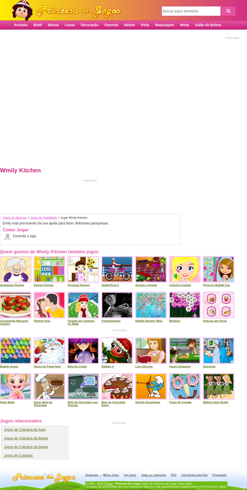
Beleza (53, 25)
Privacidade (219, 474)
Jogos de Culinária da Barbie (26, 438)
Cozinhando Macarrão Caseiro (14, 322)
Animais (20, 25)
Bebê (37, 25)
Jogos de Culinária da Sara (25, 430)
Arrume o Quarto (146, 285)
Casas (70, 25)
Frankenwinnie (111, 320)
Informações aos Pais (194, 474)
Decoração (90, 25)
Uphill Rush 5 (110, 285)
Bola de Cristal (77, 366)
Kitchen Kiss (42, 320)
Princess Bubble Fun (216, 285)
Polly (145, 25)
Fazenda (111, 25)
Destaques (91, 474)
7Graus (108, 483)
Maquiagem (164, 25)
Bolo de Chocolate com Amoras (83, 404)
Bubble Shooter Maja (148, 320)
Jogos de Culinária (18, 455)
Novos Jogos (111, 474)
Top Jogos (130, 474)
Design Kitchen (44, 285)
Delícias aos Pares (215, 320)
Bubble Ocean (9, 366)
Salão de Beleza (208, 25)
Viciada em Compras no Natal (81, 322)
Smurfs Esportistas (147, 402)
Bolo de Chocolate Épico (113, 404)
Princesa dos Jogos (68, 10)
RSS (174, 474)
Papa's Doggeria (179, 366)
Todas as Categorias (153, 474)
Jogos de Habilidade (43, 217)
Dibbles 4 (108, 366)
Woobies (175, 320)
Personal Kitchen (79, 285)
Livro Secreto (144, 366)
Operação (209, 366)
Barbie (129, 25)
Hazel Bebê (7, 402)
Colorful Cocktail (180, 285)
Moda (184, 25)
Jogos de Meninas (15, 217)
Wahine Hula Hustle (215, 402)
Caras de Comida (180, 402)
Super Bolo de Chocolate (43, 404)
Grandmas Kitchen (12, 285)
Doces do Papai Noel (47, 366)
